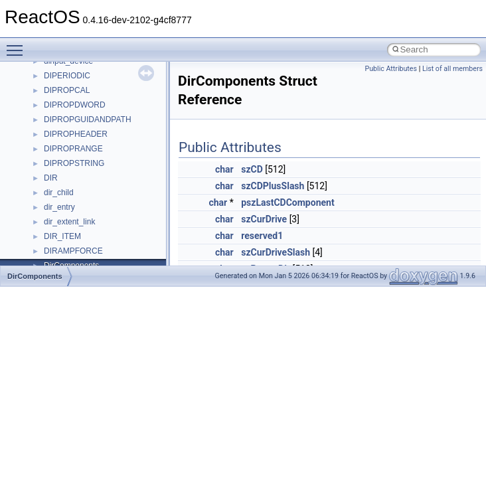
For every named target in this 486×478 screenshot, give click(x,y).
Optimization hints (54, 182)
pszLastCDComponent (287, 202)
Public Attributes (390, 68)
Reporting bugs (49, 124)
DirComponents (34, 276)
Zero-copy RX (47, 138)
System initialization (57, 153)
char (224, 169)
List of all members (452, 68)
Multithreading (47, 168)
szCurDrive (264, 219)
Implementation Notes (61, 197)
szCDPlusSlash (272, 186)
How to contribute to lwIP (67, 65)
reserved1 (262, 235)
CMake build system (58, 80)
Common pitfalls (51, 95)
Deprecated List (50, 226)
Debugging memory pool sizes (76, 109)
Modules (37, 241)
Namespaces (46, 255)
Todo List (38, 211)
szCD (252, 169)
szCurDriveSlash (275, 252)
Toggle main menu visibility (18, 44)
